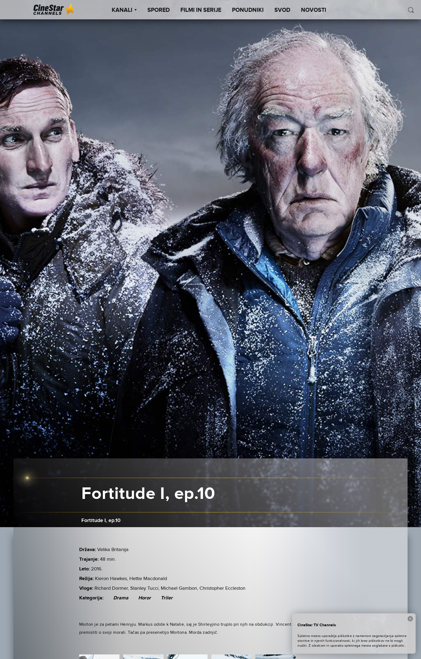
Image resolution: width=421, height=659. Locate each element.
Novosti (313, 10)
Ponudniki (248, 10)
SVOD (282, 10)
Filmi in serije (200, 10)
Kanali (124, 10)
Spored (158, 10)
